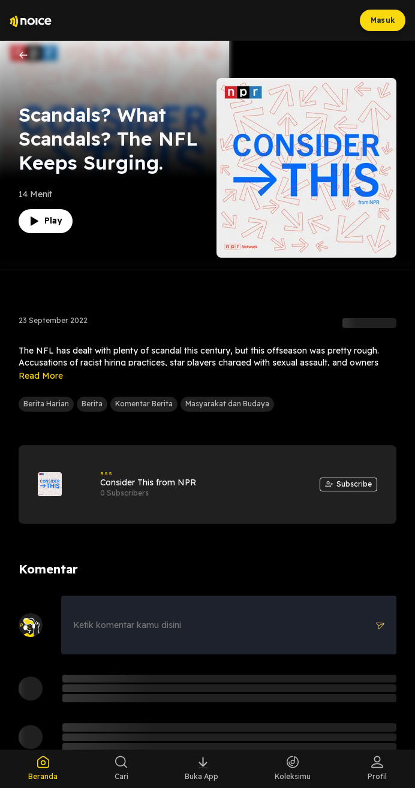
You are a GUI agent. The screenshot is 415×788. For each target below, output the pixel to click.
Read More (41, 375)
